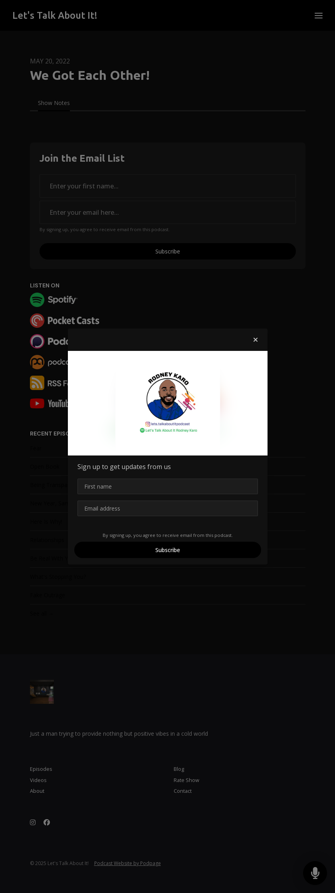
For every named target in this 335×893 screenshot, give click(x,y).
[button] (255, 340)
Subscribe (167, 550)
